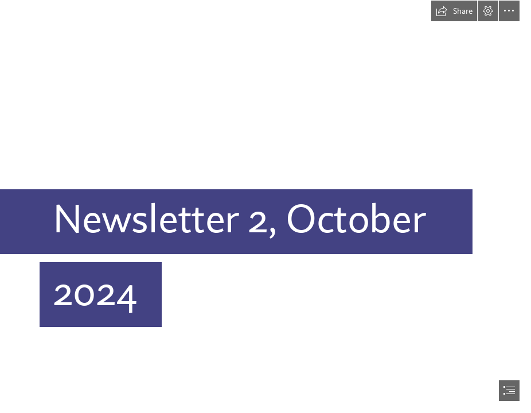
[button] (454, 11)
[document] (265, 206)
